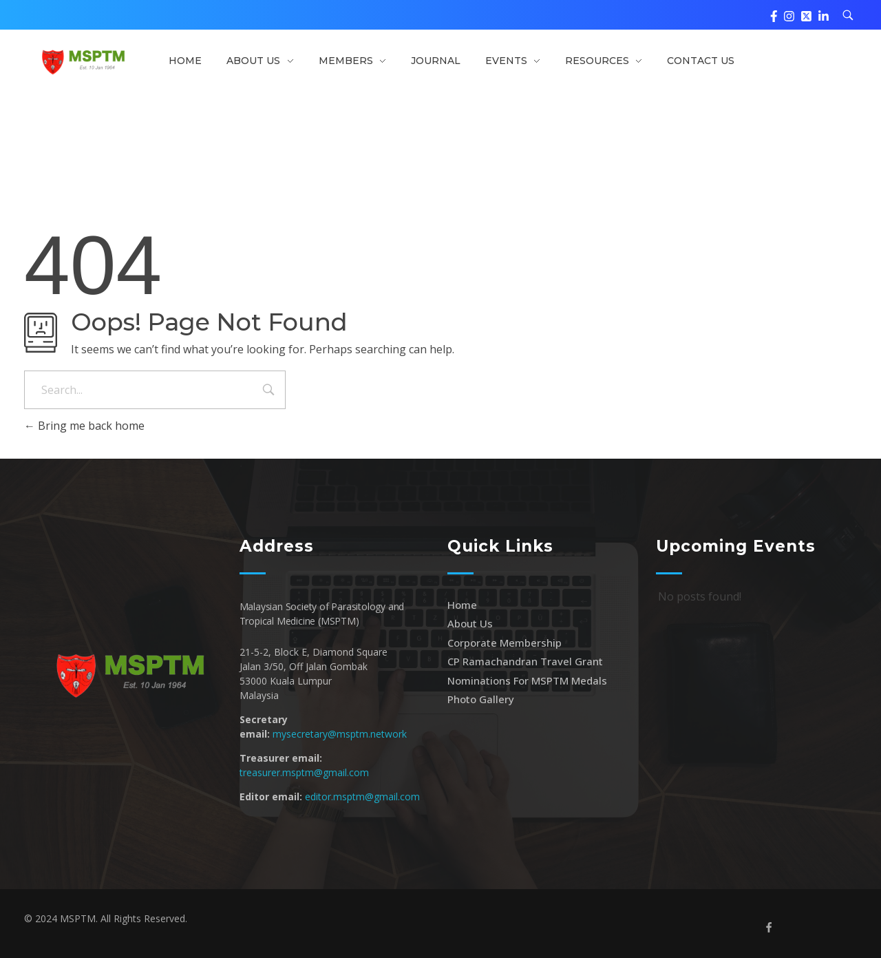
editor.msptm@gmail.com (362, 796)
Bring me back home (84, 425)
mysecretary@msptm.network (340, 733)
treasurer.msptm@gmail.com (304, 772)
